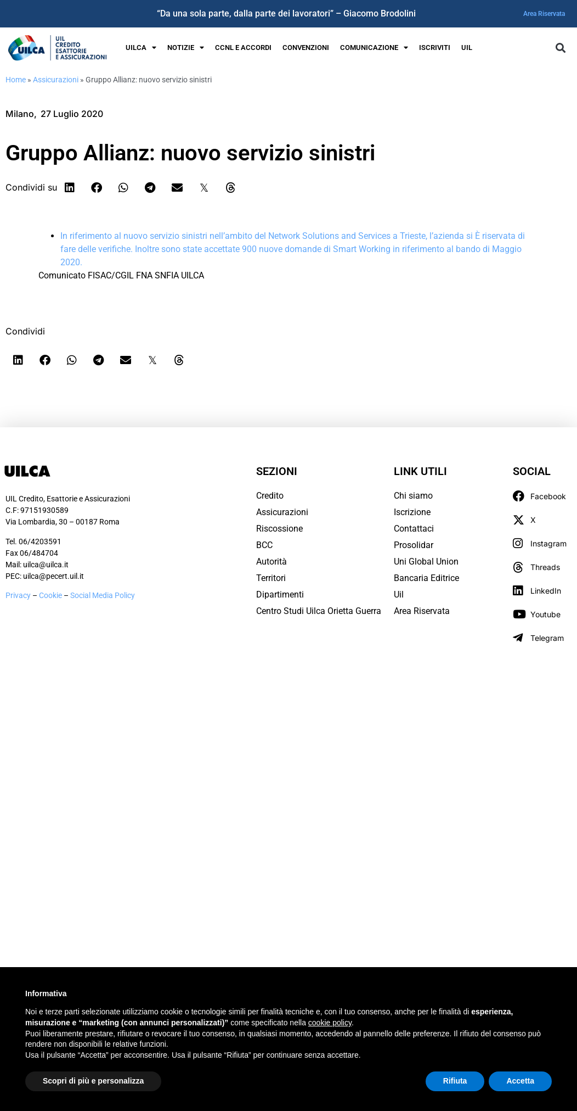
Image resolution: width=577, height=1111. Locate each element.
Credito (270, 495)
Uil (399, 594)
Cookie (51, 595)
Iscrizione (412, 512)
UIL (466, 47)
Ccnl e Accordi (243, 47)
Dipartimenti (280, 594)
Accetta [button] (520, 1080)
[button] (560, 47)
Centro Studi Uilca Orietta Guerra (318, 611)
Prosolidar (413, 545)
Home (15, 79)
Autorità (271, 561)
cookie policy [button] (330, 1022)
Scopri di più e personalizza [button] (93, 1080)
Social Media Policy (102, 595)
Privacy (18, 595)
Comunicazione (374, 48)
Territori (271, 578)
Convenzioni (305, 47)
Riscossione (279, 528)
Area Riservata (544, 14)
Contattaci (414, 528)
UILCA (141, 48)
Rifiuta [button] (455, 1080)
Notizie (185, 48)
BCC (264, 545)
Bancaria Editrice (426, 578)
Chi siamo (413, 495)
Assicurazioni (55, 79)
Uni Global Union (426, 561)
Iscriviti (434, 47)
